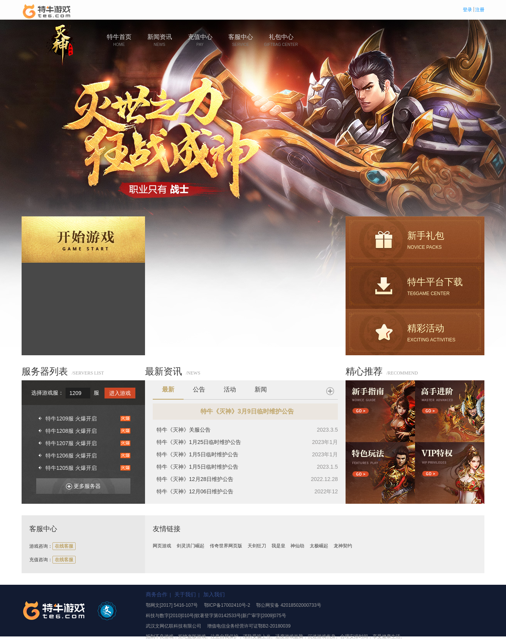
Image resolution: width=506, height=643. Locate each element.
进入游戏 (120, 393)
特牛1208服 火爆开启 (71, 431)
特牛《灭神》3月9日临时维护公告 (247, 411)
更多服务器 (80, 484)
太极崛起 (319, 545)
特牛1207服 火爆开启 (71, 443)
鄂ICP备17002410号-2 (227, 605)
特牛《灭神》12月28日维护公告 (195, 479)
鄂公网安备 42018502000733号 (288, 605)
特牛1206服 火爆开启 (71, 455)
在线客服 (64, 546)
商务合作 (156, 594)
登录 (467, 9)
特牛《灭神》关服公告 (184, 430)
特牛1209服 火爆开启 (71, 418)
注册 (479, 9)
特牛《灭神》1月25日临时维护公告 (199, 442)
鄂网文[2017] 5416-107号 (172, 605)
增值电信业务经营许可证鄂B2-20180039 (248, 626)
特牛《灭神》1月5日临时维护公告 (197, 454)
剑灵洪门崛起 (190, 545)
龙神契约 (343, 545)
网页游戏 (162, 545)
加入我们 (214, 594)
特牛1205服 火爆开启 (71, 468)
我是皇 (278, 545)
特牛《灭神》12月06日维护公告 (195, 491)
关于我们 (185, 594)
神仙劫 (297, 545)
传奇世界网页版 (226, 545)
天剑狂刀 (257, 545)
